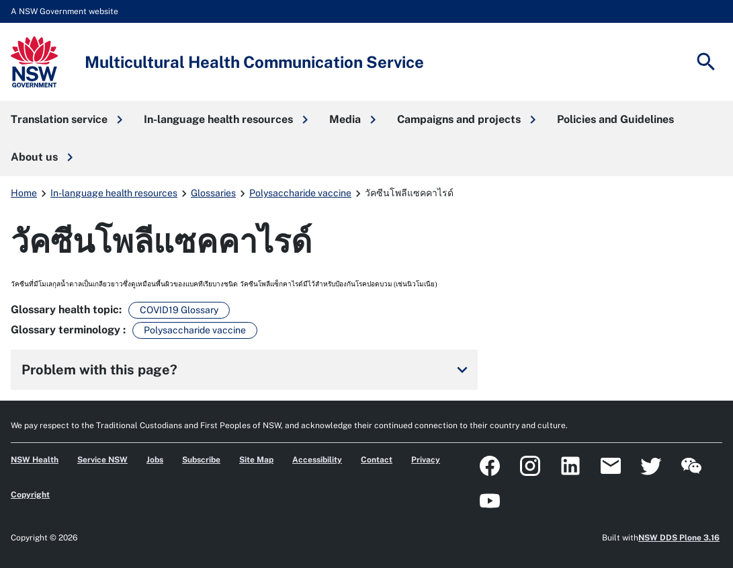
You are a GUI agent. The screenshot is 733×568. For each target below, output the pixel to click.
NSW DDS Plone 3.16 (679, 537)
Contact (376, 459)
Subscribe (201, 459)
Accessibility (317, 459)
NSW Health (34, 459)
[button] (66, 119)
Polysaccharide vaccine (300, 193)
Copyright (30, 494)
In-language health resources (113, 193)
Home (24, 193)
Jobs (154, 459)
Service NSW (102, 459)
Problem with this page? (246, 370)
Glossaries (213, 193)
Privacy (425, 459)
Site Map (256, 459)
